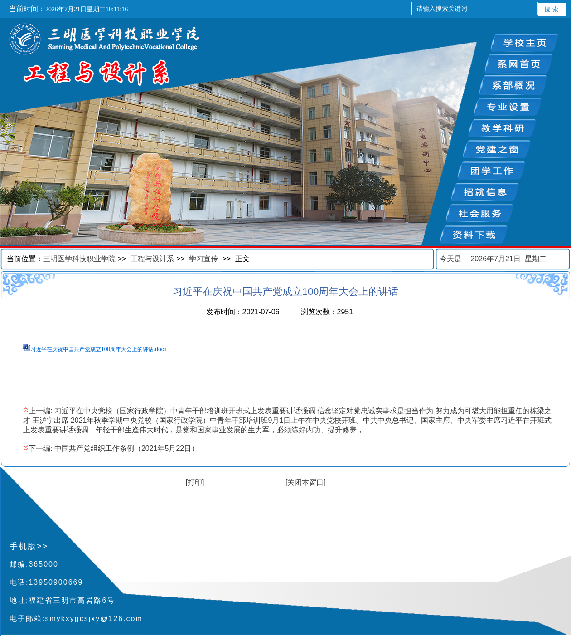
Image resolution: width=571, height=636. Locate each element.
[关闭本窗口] (306, 482)
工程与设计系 (152, 259)
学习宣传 (203, 259)
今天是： (493, 259)
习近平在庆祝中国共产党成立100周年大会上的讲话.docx (98, 349)
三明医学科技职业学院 (79, 259)
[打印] (195, 482)
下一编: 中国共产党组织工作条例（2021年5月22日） (110, 448)
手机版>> (29, 546)
